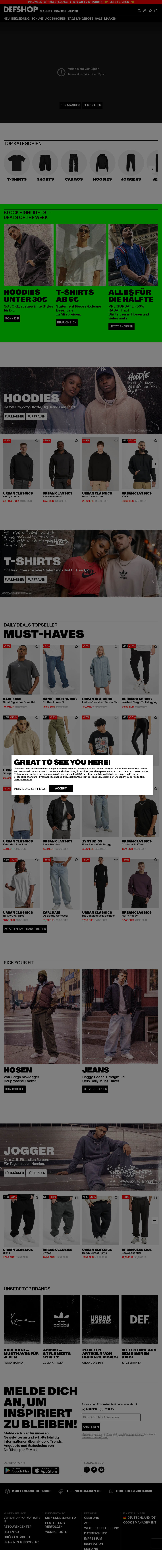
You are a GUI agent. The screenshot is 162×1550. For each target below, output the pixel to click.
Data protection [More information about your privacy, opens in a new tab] (23, 779)
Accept (61, 788)
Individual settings (30, 789)
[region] (82, 775)
